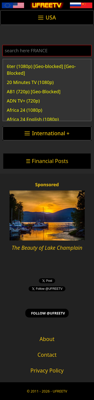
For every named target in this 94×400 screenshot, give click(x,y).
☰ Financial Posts (47, 161)
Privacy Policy (47, 370)
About (47, 339)
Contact (47, 354)
